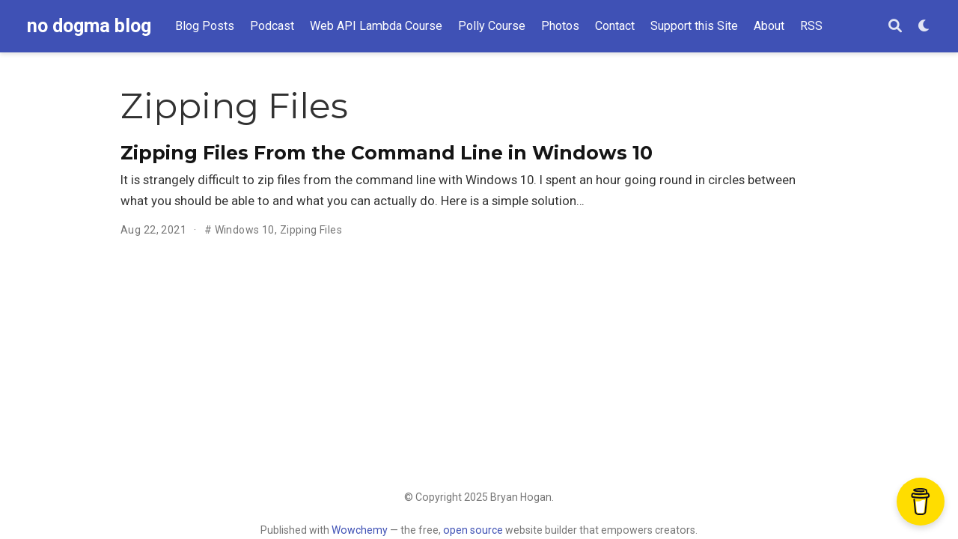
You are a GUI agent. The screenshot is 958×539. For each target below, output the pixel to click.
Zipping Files (311, 230)
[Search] (895, 26)
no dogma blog (89, 26)
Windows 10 (245, 230)
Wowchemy (360, 530)
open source (473, 530)
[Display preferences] (924, 26)
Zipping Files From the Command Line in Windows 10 (386, 152)
